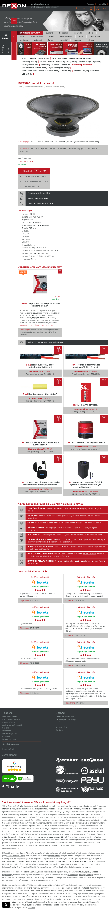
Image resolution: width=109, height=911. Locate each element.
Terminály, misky (59, 58)
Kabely (55, 65)
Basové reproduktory (82, 65)
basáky (82, 875)
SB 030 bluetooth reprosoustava (85, 442)
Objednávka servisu (10, 744)
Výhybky (97, 61)
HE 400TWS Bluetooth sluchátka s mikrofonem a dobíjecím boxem (40, 483)
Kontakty (102, 4)
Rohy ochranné (29, 58)
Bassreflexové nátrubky (80, 58)
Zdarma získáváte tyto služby (35, 181)
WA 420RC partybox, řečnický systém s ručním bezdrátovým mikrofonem (86, 484)
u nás (35, 563)
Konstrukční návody (11, 719)
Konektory (45, 65)
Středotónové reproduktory (34, 68)
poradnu (88, 539)
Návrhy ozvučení (9, 717)
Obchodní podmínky (65, 717)
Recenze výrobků (9, 733)
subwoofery (73, 875)
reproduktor (7, 820)
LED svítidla (27, 74)
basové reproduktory (15, 856)
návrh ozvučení (89, 554)
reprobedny (7, 875)
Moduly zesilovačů (30, 65)
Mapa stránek (8, 749)
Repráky (22, 888)
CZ (104, 8)
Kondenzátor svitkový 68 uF (40, 394)
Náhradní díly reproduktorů (86, 71)
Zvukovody (66, 71)
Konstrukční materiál (34, 86)
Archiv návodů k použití (12, 725)
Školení (5, 728)
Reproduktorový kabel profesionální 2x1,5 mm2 (40, 366)
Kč (98, 8)
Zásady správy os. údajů (66, 719)
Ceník (58, 722)
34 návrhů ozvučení (85, 405)
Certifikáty (7, 736)
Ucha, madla (44, 58)
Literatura (65, 65)
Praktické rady (8, 722)
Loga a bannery (9, 739)
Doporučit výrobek (31, 186)
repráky (24, 814)
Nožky (51, 61)
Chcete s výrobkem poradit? (35, 176)
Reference (6, 731)
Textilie (43, 61)
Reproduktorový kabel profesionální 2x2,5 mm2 (86, 366)
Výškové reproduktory (59, 68)
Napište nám (61, 727)
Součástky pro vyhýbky (66, 61)
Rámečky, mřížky (29, 61)
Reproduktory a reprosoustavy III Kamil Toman (40, 304)
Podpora (90, 4)
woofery (89, 875)
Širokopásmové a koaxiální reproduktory (40, 71)
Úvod (20, 86)
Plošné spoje (85, 61)
